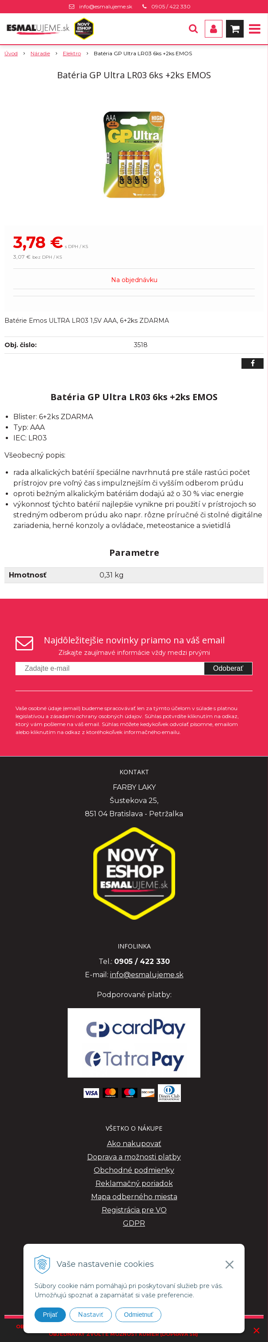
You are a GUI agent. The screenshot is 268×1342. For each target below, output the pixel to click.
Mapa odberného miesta (134, 1197)
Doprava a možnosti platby (134, 1157)
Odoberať (228, 668)
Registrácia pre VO (134, 1210)
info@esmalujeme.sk (105, 6)
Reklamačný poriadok (134, 1183)
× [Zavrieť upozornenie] (256, 1330)
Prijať (50, 1314)
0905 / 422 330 (171, 6)
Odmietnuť (138, 1314)
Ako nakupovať (134, 1143)
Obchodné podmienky (134, 1170)
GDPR (134, 1223)
